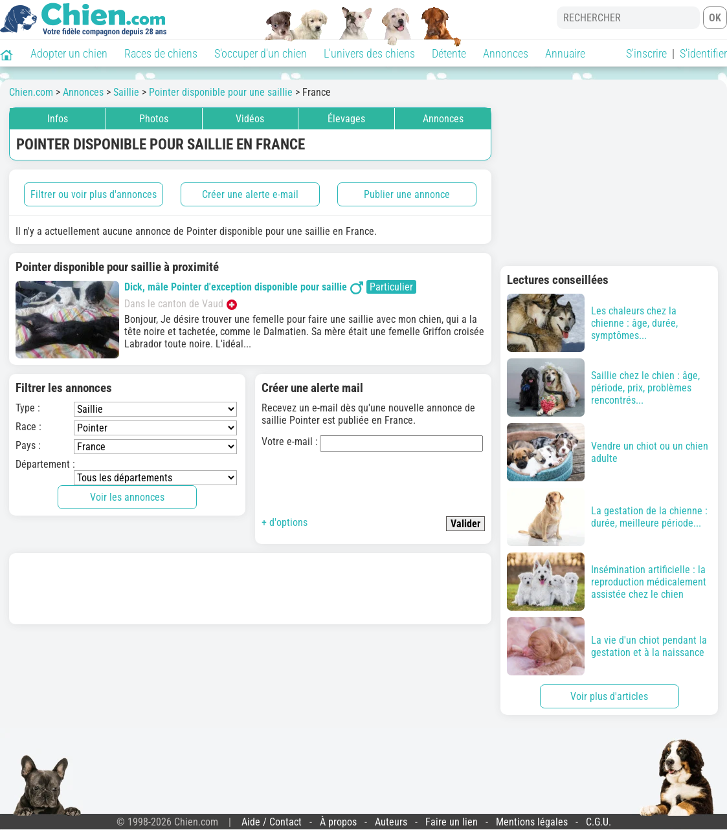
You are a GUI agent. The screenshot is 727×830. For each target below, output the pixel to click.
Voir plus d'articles (609, 696)
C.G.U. (598, 822)
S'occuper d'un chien (260, 53)
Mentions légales (532, 822)
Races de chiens (160, 53)
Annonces (505, 53)
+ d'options (285, 522)
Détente (449, 53)
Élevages (346, 119)
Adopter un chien (68, 53)
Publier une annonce (407, 194)
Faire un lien (451, 822)
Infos (57, 119)
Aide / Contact (271, 822)
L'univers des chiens (369, 53)
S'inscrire (646, 53)
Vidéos (250, 119)
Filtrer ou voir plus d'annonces (93, 194)
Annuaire (565, 53)
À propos (338, 822)
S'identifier (703, 53)
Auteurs (391, 822)
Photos (153, 119)
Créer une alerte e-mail (250, 194)
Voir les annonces (127, 497)
